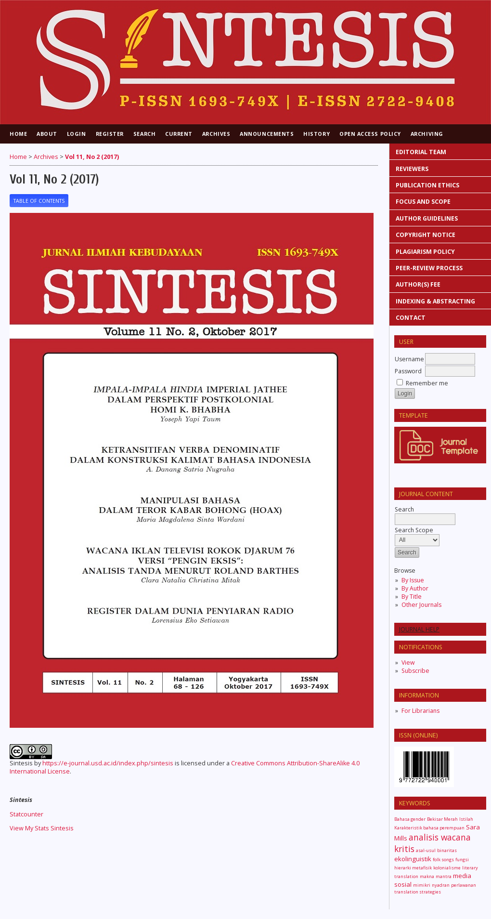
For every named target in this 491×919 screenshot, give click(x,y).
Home (18, 133)
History (316, 133)
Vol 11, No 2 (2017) (92, 157)
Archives (216, 133)
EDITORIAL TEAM (421, 152)
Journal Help (419, 629)
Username (409, 359)
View (407, 662)
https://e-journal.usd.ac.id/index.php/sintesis (107, 763)
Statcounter (26, 814)
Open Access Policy (370, 133)
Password (408, 371)
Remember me (427, 383)
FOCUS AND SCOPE (423, 201)
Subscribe (415, 671)
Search (144, 133)
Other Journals (421, 605)
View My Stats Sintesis (42, 828)
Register (110, 133)
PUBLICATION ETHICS (427, 185)
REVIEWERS (413, 169)
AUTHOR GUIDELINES (427, 218)
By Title (411, 596)
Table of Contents (39, 200)
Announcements (267, 133)
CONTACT (411, 318)
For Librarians (420, 711)
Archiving (427, 133)
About (47, 133)
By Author (414, 588)
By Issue (412, 580)
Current (179, 133)
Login (76, 133)
